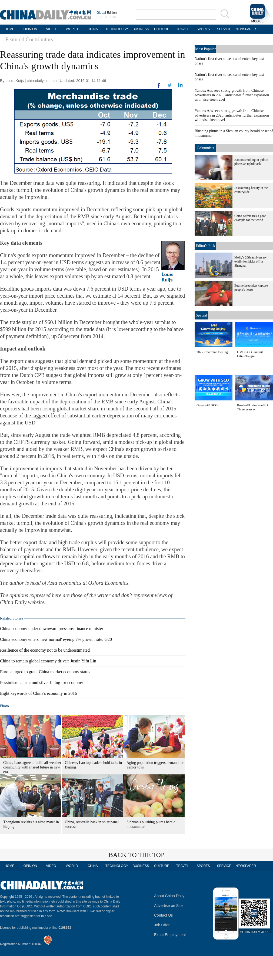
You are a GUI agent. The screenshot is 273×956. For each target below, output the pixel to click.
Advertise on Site (168, 905)
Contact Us (163, 915)
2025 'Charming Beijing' (212, 352)
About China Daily (169, 896)
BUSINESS (141, 29)
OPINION (30, 29)
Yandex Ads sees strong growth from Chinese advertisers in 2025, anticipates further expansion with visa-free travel (232, 95)
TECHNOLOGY (116, 29)
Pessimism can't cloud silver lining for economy (41, 682)
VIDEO (51, 29)
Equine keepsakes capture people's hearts (251, 287)
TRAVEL (182, 29)
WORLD (72, 29)
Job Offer (161, 925)
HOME (9, 29)
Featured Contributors (29, 39)
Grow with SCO (207, 405)
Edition (106, 13)
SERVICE (224, 29)
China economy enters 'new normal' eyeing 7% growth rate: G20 (56, 639)
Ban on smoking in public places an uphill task (251, 162)
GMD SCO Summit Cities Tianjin (250, 354)
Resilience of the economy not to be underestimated (45, 650)
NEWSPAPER (244, 29)
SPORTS (203, 29)
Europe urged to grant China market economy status (45, 671)
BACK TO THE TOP (137, 854)
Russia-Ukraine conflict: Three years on (253, 407)
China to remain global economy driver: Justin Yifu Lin (48, 661)
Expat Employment (170, 935)
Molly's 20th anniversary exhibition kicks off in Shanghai (250, 261)
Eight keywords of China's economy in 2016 (38, 693)
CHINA (93, 29)
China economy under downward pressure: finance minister (51, 628)
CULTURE (161, 29)
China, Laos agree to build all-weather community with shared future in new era (32, 767)
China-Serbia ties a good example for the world (250, 218)
